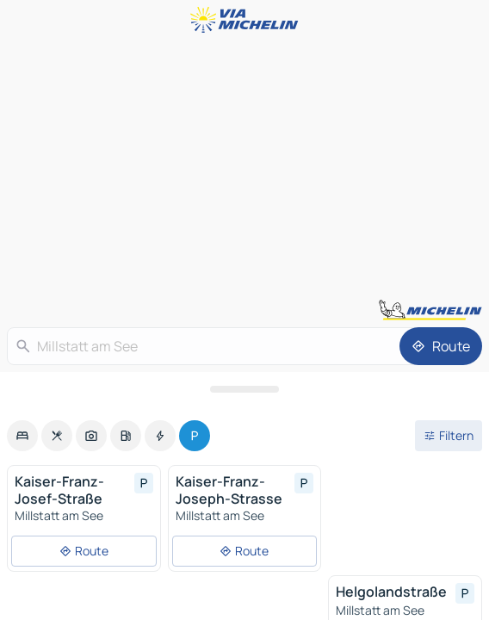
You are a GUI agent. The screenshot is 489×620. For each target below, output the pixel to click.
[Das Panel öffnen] (244, 389)
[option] (22, 435)
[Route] (440, 346)
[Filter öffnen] (448, 435)
